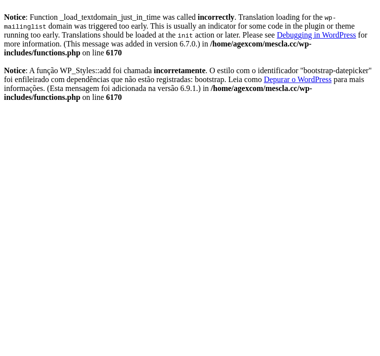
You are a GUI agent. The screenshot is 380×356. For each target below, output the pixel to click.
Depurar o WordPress (298, 79)
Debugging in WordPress (316, 35)
